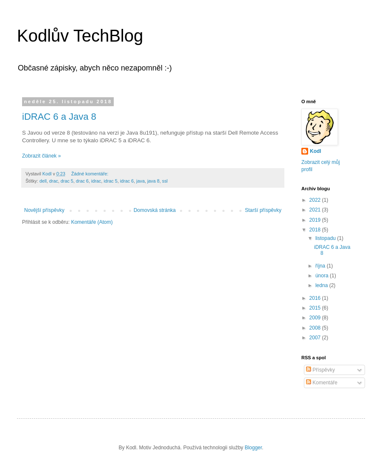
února (322, 276)
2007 (315, 338)
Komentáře (321, 383)
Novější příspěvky (44, 210)
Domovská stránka (155, 210)
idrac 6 (127, 180)
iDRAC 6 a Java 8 (59, 116)
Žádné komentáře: (90, 173)
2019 (315, 220)
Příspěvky (320, 370)
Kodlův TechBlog (80, 35)
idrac (96, 180)
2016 (315, 298)
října (321, 266)
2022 (315, 200)
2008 (315, 328)
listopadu (326, 238)
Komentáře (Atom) (91, 222)
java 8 (153, 180)
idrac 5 (110, 180)
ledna (322, 285)
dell (43, 180)
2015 (315, 308)
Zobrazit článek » (41, 156)
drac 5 (67, 180)
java (140, 180)
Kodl (315, 151)
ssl (165, 180)
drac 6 (82, 180)
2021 (315, 210)
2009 (315, 318)
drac (53, 180)
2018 (315, 230)
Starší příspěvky (263, 210)
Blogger (253, 448)
